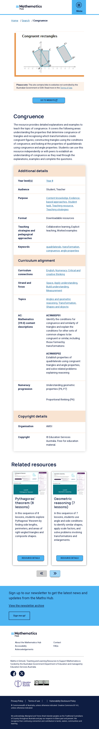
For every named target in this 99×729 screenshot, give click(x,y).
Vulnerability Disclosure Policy (62, 701)
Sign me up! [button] (19, 615)
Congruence (40, 20)
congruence (53, 250)
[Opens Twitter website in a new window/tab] (22, 673)
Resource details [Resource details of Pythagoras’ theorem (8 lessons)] (31, 558)
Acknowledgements (24, 649)
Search (26, 20)
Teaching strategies (57, 209)
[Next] (55, 573)
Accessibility (21, 646)
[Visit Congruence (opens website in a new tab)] (51, 53)
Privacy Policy (17, 701)
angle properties (70, 250)
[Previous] (41, 573)
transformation (70, 246)
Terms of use (34, 701)
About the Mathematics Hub (28, 642)
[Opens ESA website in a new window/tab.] (23, 682)
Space (49, 282)
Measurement (54, 290)
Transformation (67, 302)
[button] (79, 5)
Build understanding (57, 286)
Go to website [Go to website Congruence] (48, 100)
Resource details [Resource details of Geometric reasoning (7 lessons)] (70, 558)
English (50, 270)
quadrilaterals (53, 246)
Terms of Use (66, 88)
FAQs (55, 646)
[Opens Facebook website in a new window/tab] (13, 673)
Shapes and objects (57, 306)
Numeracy (61, 270)
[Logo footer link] (24, 634)
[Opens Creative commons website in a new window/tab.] (41, 682)
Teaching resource (62, 205)
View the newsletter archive (26, 605)
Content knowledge (57, 198)
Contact (57, 642)
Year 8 (49, 180)
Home (14, 20)
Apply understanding (65, 282)
